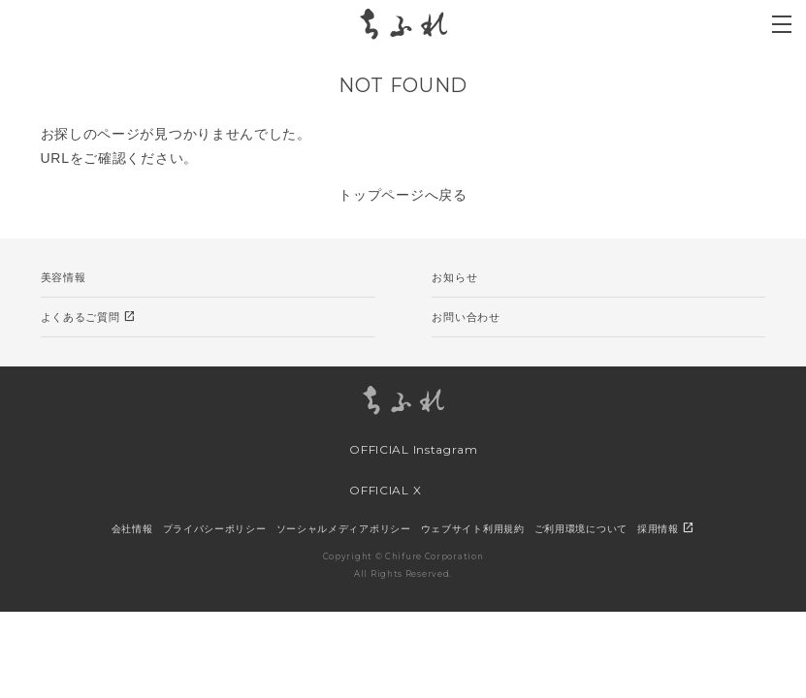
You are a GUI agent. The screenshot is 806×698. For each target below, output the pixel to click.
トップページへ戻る (403, 195)
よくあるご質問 (89, 316)
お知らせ (454, 277)
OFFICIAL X (369, 491)
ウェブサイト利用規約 (473, 529)
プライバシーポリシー (215, 529)
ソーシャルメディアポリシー (343, 529)
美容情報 (63, 277)
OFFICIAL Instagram (397, 448)
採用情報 (665, 528)
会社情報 (132, 529)
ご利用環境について (581, 529)
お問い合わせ (466, 317)
